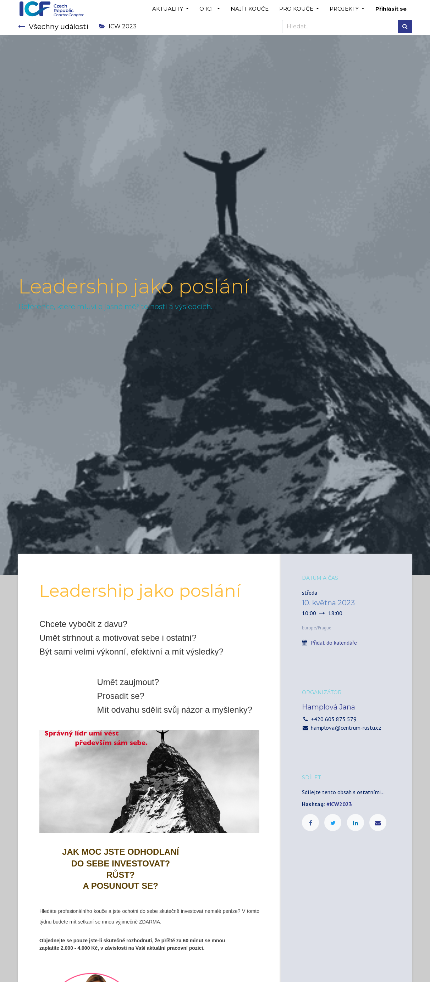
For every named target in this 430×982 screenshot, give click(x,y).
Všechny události (53, 26)
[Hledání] (405, 26)
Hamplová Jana (328, 707)
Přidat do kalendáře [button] (333, 642)
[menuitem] (249, 9)
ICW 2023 (118, 26)
